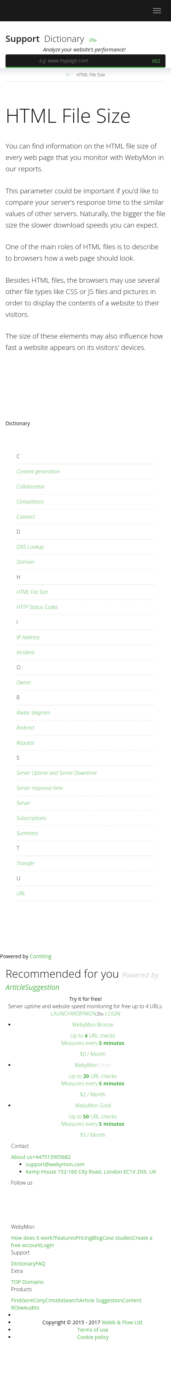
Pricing (84, 1237)
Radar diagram (33, 712)
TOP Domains (27, 1281)
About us (21, 1156)
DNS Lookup (30, 546)
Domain (25, 561)
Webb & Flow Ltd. (123, 1322)
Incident (25, 652)
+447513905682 (51, 1156)
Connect (26, 516)
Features (65, 1237)
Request (25, 742)
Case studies (117, 1237)
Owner (24, 682)
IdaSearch (67, 1300)
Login (47, 1245)
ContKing (40, 956)
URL (21, 893)
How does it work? (33, 1237)
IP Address (28, 637)
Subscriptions (31, 817)
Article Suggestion (100, 1300)
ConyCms (44, 1300)
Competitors (30, 501)
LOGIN (111, 1013)
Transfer (26, 863)
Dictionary (64, 38)
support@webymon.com (55, 1164)
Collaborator (31, 486)
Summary (27, 833)
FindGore (22, 1300)
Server (24, 802)
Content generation (38, 471)
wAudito (29, 1307)
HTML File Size (90, 75)
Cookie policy (93, 1336)
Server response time (40, 787)
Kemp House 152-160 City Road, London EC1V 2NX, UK (91, 1171)
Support (24, 38)
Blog (97, 1237)
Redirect (26, 727)
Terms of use (92, 1329)
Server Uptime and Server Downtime (57, 772)
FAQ (40, 1263)
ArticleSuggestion (32, 987)
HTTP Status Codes (37, 607)
